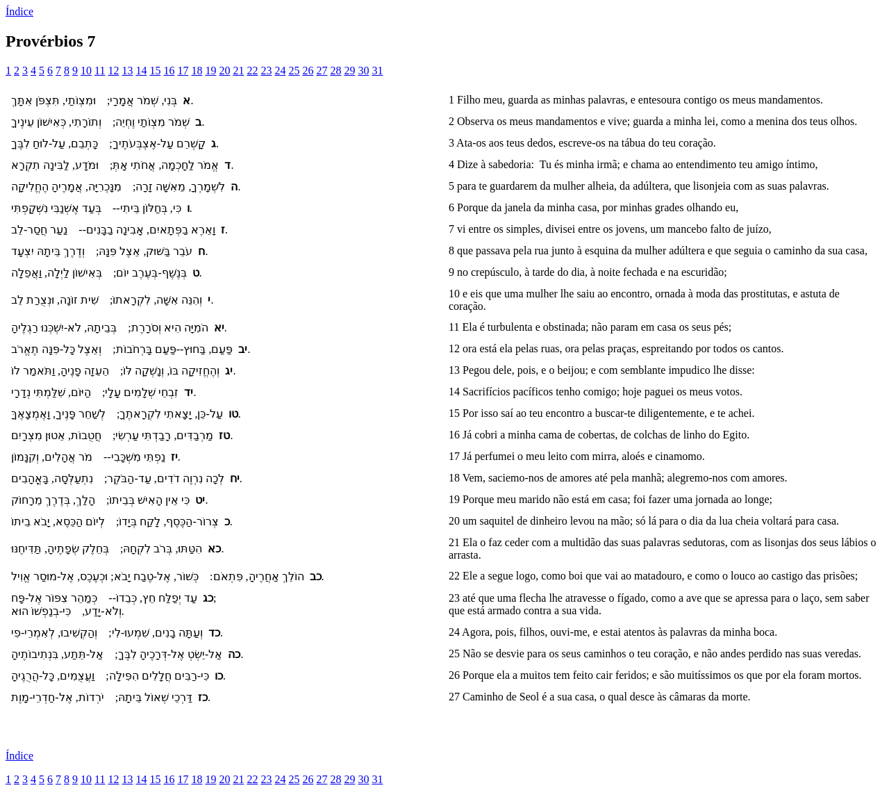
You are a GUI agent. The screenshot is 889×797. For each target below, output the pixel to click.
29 (349, 70)
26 (307, 70)
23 (266, 70)
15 (154, 70)
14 (141, 70)
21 (238, 70)
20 (224, 70)
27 (321, 70)
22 (252, 70)
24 (279, 70)
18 (196, 70)
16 (168, 70)
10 (86, 70)
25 (293, 70)
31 (377, 70)
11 (99, 70)
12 (113, 70)
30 (363, 70)
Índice (19, 11)
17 (182, 70)
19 (210, 70)
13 (127, 70)
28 (335, 70)
